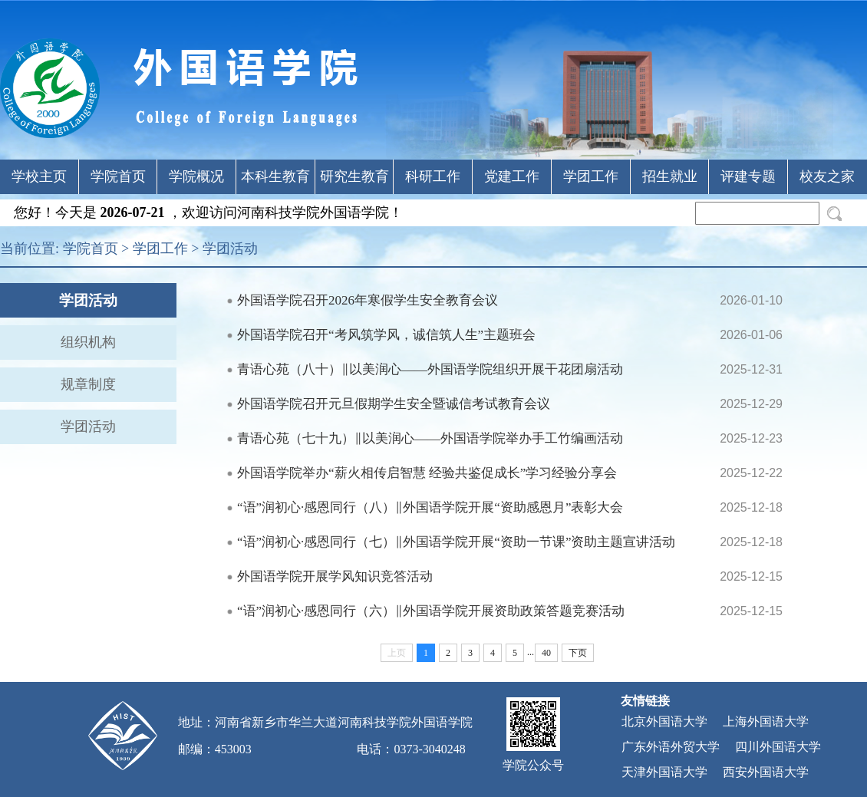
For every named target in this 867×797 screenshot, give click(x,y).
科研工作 (432, 176)
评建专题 (748, 176)
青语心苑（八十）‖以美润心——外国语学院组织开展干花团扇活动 (430, 369)
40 (546, 652)
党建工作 (511, 176)
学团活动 (230, 248)
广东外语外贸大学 (670, 746)
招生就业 (669, 176)
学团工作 (590, 176)
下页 (578, 652)
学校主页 (39, 176)
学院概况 (196, 176)
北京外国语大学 (664, 721)
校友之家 (827, 176)
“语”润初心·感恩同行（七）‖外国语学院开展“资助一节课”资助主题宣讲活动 (456, 542)
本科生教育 (275, 176)
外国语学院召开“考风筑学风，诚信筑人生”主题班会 (386, 335)
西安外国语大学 (766, 772)
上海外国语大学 (766, 721)
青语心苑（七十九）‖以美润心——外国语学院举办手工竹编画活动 (430, 438)
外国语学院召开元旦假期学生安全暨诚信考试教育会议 (393, 404)
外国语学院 (442, 722)
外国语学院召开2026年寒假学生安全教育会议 (367, 300)
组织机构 (88, 342)
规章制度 (88, 384)
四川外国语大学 (778, 746)
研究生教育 (354, 176)
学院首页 (118, 176)
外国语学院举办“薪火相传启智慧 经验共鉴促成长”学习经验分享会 (427, 473)
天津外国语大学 (664, 772)
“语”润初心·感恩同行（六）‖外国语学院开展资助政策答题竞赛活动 (431, 611)
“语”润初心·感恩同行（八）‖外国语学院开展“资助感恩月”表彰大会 (430, 507)
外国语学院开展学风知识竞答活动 (335, 576)
